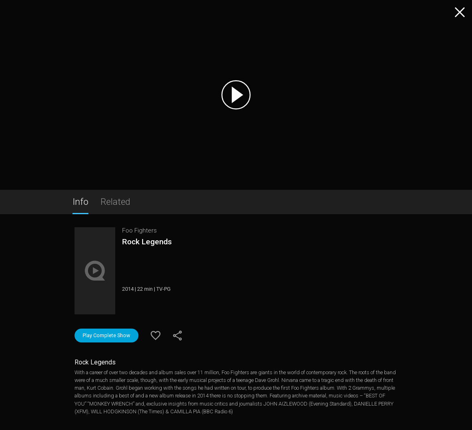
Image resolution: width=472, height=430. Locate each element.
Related (115, 201)
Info (80, 201)
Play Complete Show (106, 335)
